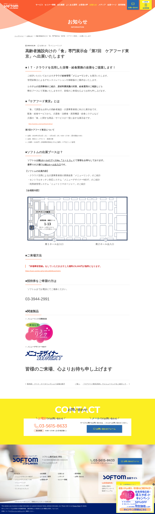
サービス (39, 5)
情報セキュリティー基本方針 (41, 501)
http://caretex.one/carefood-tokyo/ (41, 124)
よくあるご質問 (45, 476)
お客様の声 (83, 5)
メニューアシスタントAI (23, 479)
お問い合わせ (133, 5)
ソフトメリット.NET (22, 485)
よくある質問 (71, 5)
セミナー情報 (50, 5)
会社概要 (60, 5)
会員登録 (146, 5)
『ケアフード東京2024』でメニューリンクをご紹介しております (106, 384)
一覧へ (77, 384)
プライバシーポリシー (22, 501)
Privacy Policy (77, 506)
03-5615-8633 (53, 426)
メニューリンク (56, 45)
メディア (102, 5)
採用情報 (121, 5)
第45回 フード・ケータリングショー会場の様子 (46, 384)
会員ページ (111, 5)
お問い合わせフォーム (104, 429)
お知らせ (93, 5)
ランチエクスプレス (22, 488)
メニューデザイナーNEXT (24, 476)
